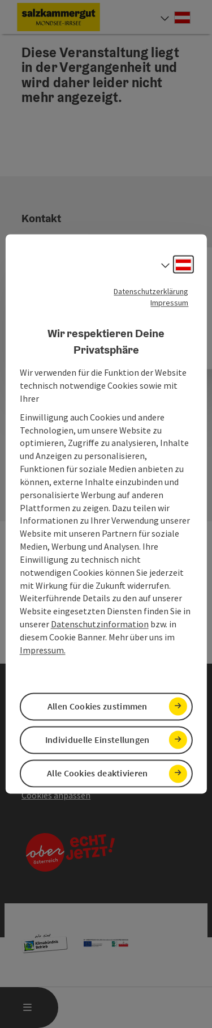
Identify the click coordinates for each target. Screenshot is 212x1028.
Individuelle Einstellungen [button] (97, 739)
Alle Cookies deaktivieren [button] (97, 773)
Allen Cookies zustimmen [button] (97, 706)
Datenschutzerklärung (151, 291)
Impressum (169, 303)
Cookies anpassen (55, 795)
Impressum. (43, 650)
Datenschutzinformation (100, 624)
